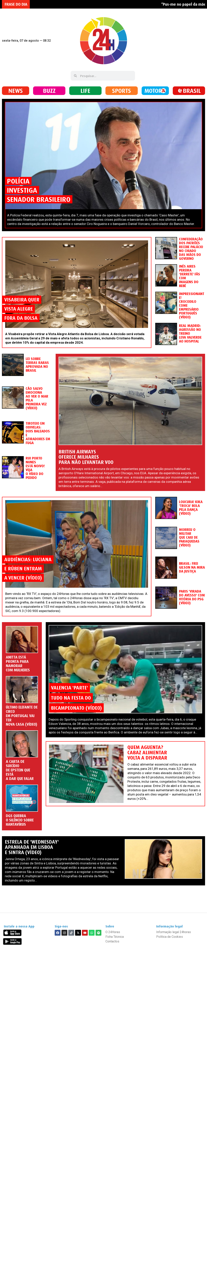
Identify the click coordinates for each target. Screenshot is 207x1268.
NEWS (15, 90)
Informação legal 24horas (173, 932)
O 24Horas (112, 932)
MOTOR (153, 90)
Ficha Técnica (114, 937)
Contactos (112, 941)
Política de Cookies (169, 937)
